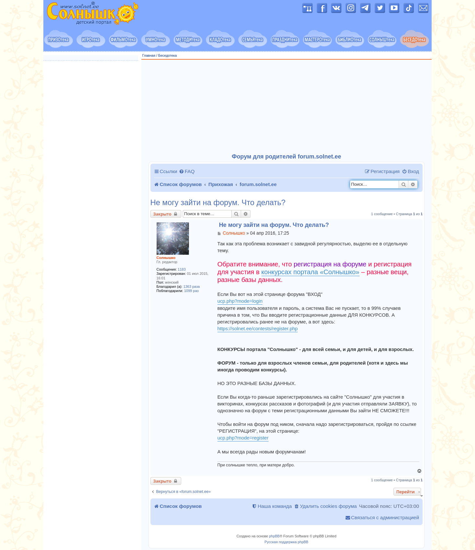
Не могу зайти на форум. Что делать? (218, 202)
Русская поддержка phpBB (286, 542)
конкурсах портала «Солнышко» (310, 271)
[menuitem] (187, 171)
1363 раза (191, 286)
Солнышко (166, 258)
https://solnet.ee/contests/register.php (257, 328)
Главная (149, 55)
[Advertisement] (287, 106)
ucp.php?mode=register (243, 437)
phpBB (274, 536)
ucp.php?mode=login (240, 301)
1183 (181, 269)
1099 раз (191, 291)
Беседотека (167, 55)
